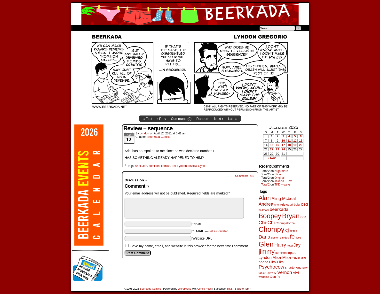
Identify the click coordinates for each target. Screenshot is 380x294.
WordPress (184, 288)
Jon (144, 166)
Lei (174, 166)
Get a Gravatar (218, 231)
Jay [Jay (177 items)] (297, 245)
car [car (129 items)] (303, 217)
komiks (165, 166)
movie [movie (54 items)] (296, 258)
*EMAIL (210, 231)
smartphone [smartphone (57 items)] (293, 267)
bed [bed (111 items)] (304, 204)
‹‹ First (147, 119)
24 (283, 149)
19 (294, 145)
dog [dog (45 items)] (286, 237)
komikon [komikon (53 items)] (280, 253)
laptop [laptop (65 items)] (291, 253)
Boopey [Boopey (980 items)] (270, 216)
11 (289, 140)
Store (107, 28)
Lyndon (144, 133)
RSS (230, 288)
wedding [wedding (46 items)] (264, 276)
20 (300, 145)
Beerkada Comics (190, 14)
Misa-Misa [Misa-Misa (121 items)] (281, 257)
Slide (278, 174)
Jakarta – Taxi (284, 181)
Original (280, 177)
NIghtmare (281, 171)
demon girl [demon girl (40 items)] (277, 237)
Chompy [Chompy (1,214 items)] (272, 229)
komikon (154, 166)
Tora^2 (265, 184)
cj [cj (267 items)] (287, 230)
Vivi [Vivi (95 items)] (296, 273)
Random (202, 119)
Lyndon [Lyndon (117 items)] (265, 257)
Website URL (202, 238)
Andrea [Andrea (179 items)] (266, 204)
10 (283, 140)
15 (271, 145)
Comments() (181, 119)
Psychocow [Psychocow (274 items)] (271, 267)
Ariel (138, 166)
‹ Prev (161, 119)
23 (277, 149)
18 (289, 145)
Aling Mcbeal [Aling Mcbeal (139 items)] (283, 198)
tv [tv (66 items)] (275, 273)
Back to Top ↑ (243, 288)
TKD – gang (282, 184)
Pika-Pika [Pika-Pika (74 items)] (276, 262)
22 (271, 149)
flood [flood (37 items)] (298, 237)
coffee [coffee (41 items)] (293, 230)
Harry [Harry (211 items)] (280, 245)
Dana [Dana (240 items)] (264, 237)
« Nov (272, 158)
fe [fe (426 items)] (292, 236)
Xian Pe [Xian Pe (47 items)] (275, 277)
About (92, 28)
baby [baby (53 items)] (297, 204)
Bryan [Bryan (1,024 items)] (291, 216)
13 (300, 140)
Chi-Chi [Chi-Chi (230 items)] (267, 222)
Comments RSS (244, 175)
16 (277, 145)
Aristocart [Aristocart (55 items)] (286, 204)
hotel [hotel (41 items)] (290, 245)
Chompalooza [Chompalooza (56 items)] (285, 223)
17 (283, 145)
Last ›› (233, 119)
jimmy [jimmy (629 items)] (267, 251)
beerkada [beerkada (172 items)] (279, 209)
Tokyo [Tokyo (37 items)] (269, 272)
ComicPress (204, 288)
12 (294, 140)
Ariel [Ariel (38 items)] (276, 204)
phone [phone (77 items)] (263, 262)
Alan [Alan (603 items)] (265, 197)
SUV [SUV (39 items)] (305, 267)
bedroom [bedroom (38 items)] (264, 210)
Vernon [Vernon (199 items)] (284, 272)
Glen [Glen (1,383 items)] (266, 244)
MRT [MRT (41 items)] (303, 257)
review (192, 166)
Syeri (201, 166)
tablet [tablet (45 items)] (262, 272)
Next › (218, 119)
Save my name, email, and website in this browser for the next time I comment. (189, 246)
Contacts (126, 28)
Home (78, 28)
